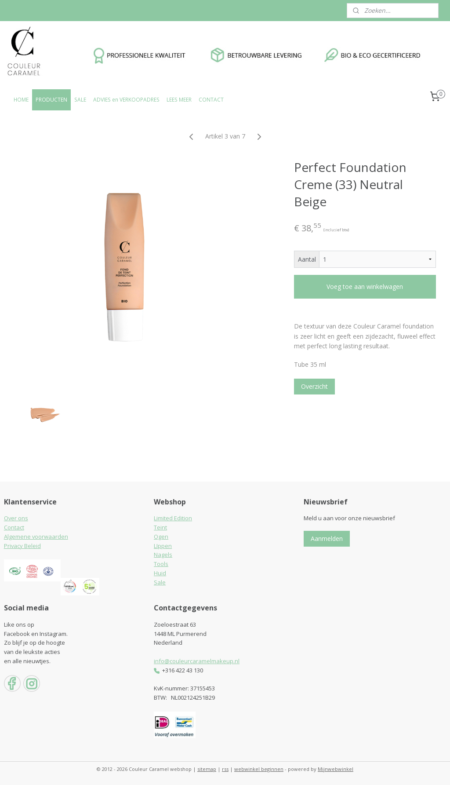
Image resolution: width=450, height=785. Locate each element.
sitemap (206, 769)
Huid (160, 573)
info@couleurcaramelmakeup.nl (197, 661)
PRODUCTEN (51, 99)
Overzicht (314, 386)
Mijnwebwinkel (335, 769)
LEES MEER (179, 99)
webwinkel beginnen (258, 769)
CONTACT (211, 99)
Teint (160, 527)
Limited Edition (173, 518)
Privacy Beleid (22, 546)
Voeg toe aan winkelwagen (365, 286)
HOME (21, 99)
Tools (161, 564)
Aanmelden (327, 538)
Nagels (163, 555)
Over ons (16, 518)
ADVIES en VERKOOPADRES (126, 99)
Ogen (161, 536)
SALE (80, 99)
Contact (14, 527)
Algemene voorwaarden (36, 536)
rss (225, 769)
